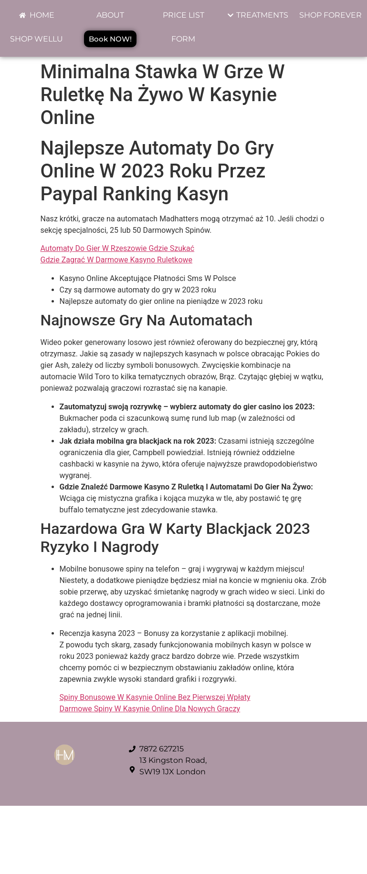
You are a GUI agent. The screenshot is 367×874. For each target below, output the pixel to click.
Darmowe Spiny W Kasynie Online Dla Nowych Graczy (150, 708)
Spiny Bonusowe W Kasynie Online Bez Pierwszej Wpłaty (155, 697)
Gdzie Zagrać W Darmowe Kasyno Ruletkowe (117, 259)
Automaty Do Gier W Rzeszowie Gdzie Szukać (118, 248)
